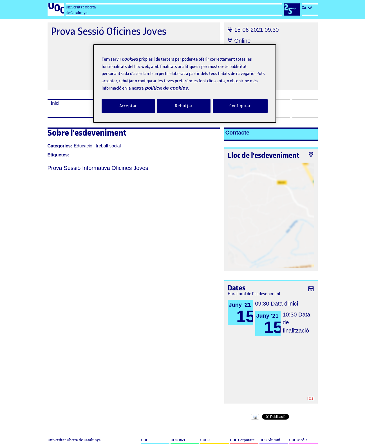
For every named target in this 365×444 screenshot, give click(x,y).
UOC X (205, 440)
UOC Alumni (269, 440)
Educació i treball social (97, 146)
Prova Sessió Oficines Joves (108, 31)
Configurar (240, 106)
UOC (144, 440)
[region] (184, 83)
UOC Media (298, 440)
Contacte (237, 132)
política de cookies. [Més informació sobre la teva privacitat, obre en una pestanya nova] (167, 88)
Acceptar (128, 106)
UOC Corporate (242, 440)
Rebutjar (184, 106)
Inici (55, 103)
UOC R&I (178, 440)
